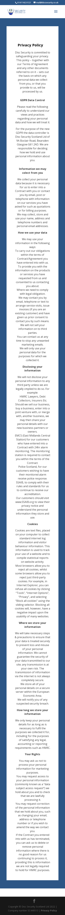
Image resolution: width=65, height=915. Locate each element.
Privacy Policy (49, 910)
